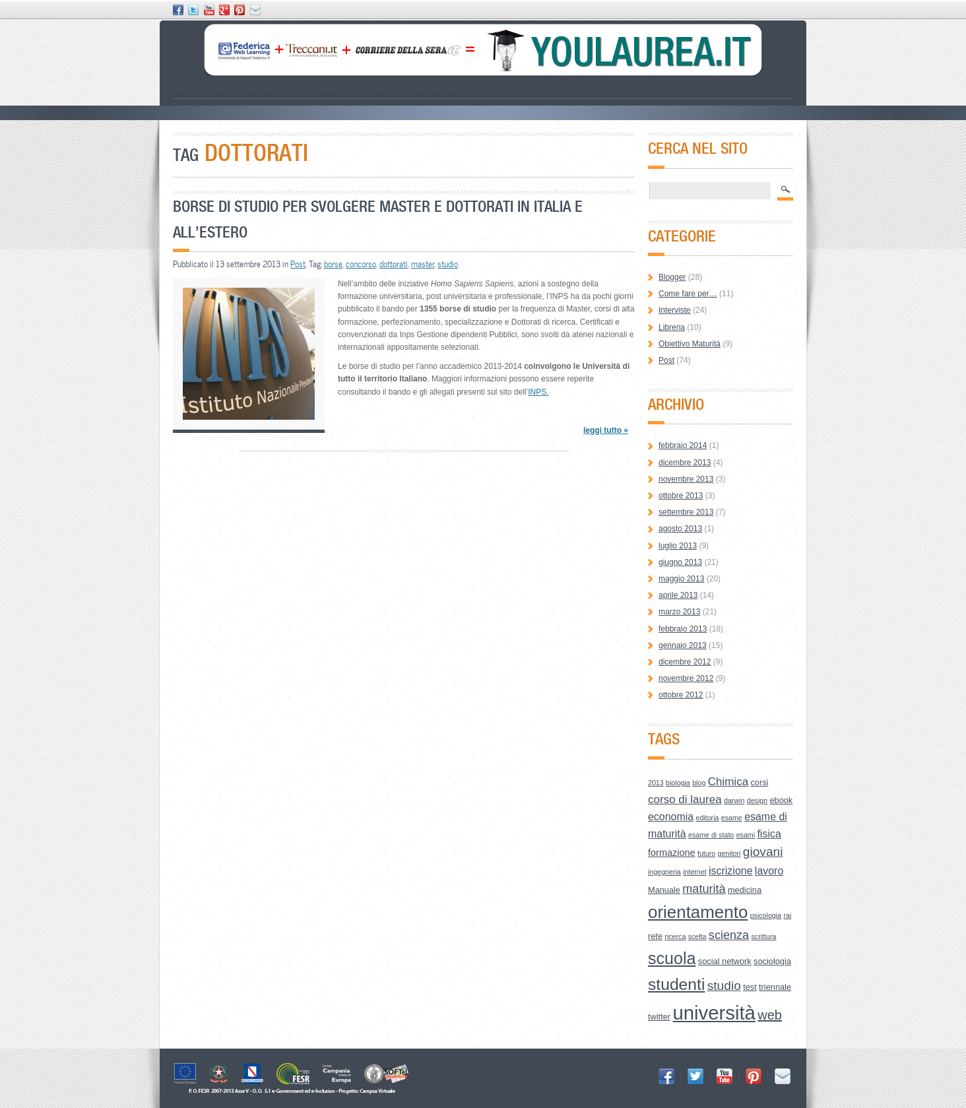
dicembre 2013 (685, 462)
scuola (672, 958)
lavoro (769, 870)
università (714, 1013)
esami (745, 835)
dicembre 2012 (685, 662)
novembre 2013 (686, 479)
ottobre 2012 (681, 695)
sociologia (772, 961)
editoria (707, 818)
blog (698, 783)
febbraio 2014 (683, 445)
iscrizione (731, 870)
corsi (759, 782)
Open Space (413, 86)
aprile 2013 (678, 595)
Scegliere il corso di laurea (219, 86)
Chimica (728, 781)
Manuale (664, 890)
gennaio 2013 (683, 645)
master (422, 264)
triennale (775, 987)
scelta (697, 936)
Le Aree (279, 86)
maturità (703, 889)
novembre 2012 (686, 678)
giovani (763, 852)
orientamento (698, 912)
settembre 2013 (686, 512)
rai (787, 915)
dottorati (393, 264)
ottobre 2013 (681, 495)
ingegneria (664, 872)
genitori (729, 853)
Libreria (672, 327)
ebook (780, 800)
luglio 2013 (678, 545)
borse (333, 264)
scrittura (764, 936)
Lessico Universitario (354, 86)
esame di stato (711, 835)
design (757, 800)
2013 (656, 783)
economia (670, 816)
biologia (678, 783)
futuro (706, 853)
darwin (734, 800)
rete (655, 936)
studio (447, 264)
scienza (729, 935)
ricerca (675, 936)
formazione (671, 852)
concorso (361, 264)
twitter (659, 1017)
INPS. (538, 392)
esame (731, 818)
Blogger (672, 277)
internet (695, 872)
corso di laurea (685, 799)
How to (305, 86)
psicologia (765, 915)
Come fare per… (688, 293)
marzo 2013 (679, 611)
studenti (676, 984)
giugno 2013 (680, 562)
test (750, 987)
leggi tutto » (605, 430)
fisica (769, 833)
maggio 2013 (681, 578)
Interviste (675, 310)
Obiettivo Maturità (690, 343)
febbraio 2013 (683, 629)
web (769, 1015)
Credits (447, 86)
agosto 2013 (680, 528)
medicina (744, 890)
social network (725, 961)
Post (298, 264)
